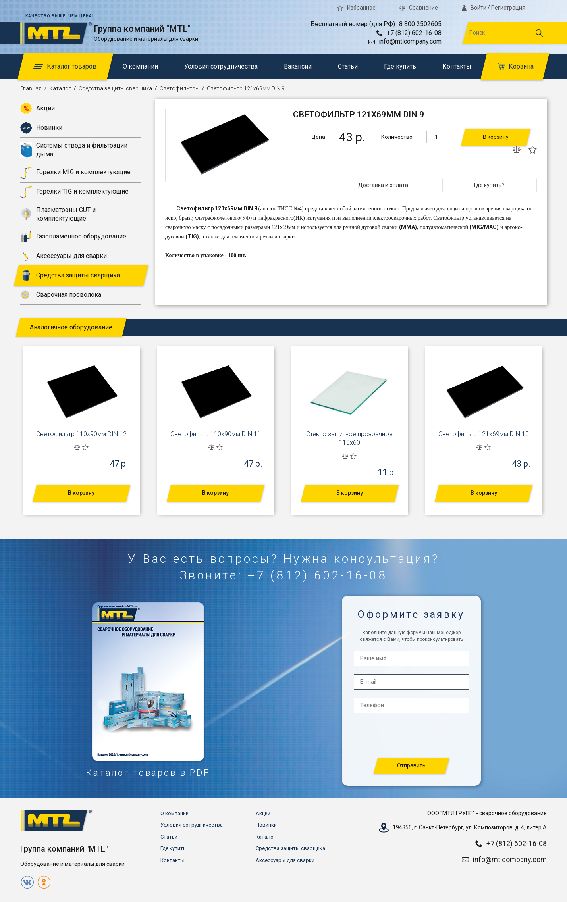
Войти (474, 7)
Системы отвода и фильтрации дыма (73, 150)
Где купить (400, 66)
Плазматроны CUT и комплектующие (58, 214)
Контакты (456, 66)
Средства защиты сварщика (115, 88)
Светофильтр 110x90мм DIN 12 (81, 434)
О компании (140, 66)
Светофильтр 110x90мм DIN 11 (215, 434)
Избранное (356, 7)
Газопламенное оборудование (73, 236)
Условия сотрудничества (221, 66)
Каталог (60, 88)
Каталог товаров (64, 66)
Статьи (348, 66)
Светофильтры (179, 88)
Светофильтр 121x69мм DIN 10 (483, 434)
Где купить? (489, 185)
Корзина (516, 66)
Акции (37, 108)
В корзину (496, 137)
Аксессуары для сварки (63, 256)
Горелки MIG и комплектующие (75, 173)
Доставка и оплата (383, 185)
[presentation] (412, 736)
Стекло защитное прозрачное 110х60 (349, 438)
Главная (31, 88)
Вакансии (298, 66)
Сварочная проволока (60, 295)
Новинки (41, 128)
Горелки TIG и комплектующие (74, 192)
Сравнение (418, 7)
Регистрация (508, 7)
